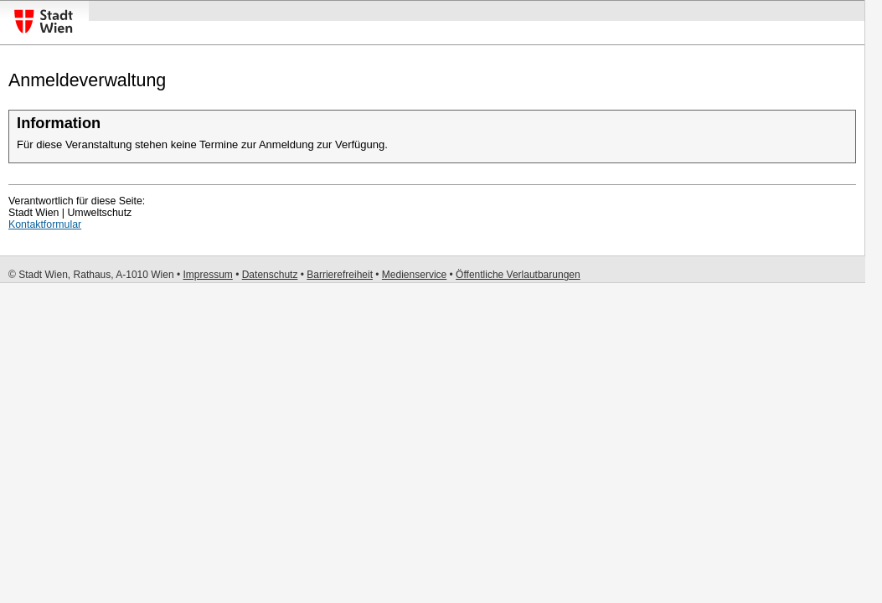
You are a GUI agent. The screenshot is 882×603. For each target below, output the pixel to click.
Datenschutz (270, 275)
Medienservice (414, 275)
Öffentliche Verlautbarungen (518, 275)
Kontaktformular (44, 224)
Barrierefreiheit (340, 275)
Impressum (207, 275)
